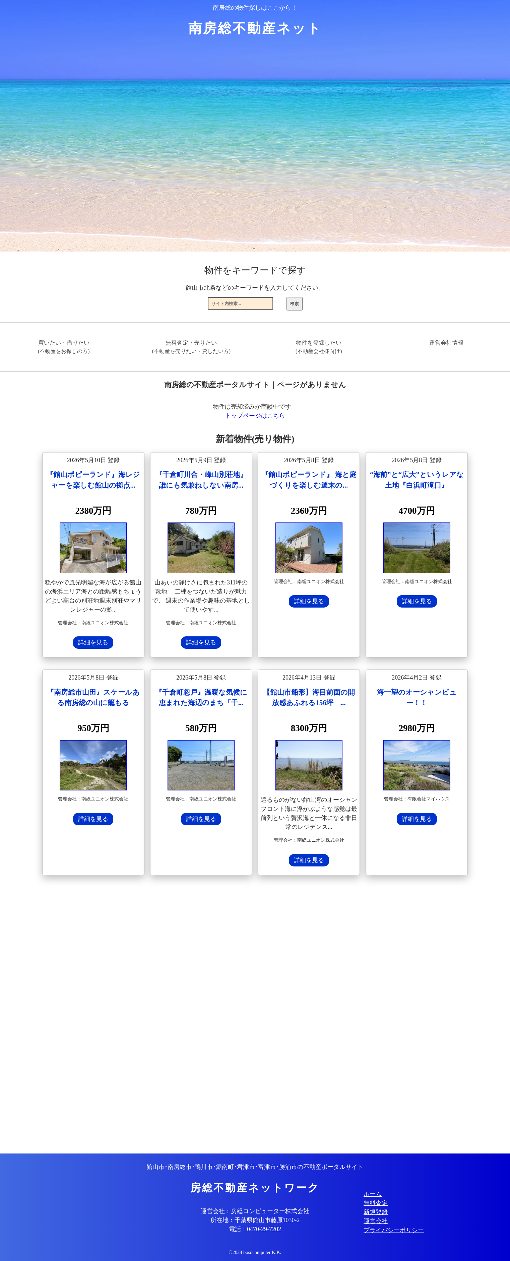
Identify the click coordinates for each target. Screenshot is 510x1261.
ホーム (373, 1194)
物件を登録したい (319, 347)
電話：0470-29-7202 (255, 1229)
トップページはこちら (255, 415)
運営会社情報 (446, 343)
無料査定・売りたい (191, 347)
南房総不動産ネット (255, 28)
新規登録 (376, 1212)
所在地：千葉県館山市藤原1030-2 (255, 1220)
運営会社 (376, 1221)
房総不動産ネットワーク (255, 1188)
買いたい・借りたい (64, 347)
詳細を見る (93, 642)
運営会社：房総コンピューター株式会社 (255, 1211)
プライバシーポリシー (394, 1230)
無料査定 (376, 1203)
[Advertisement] (243, 1015)
